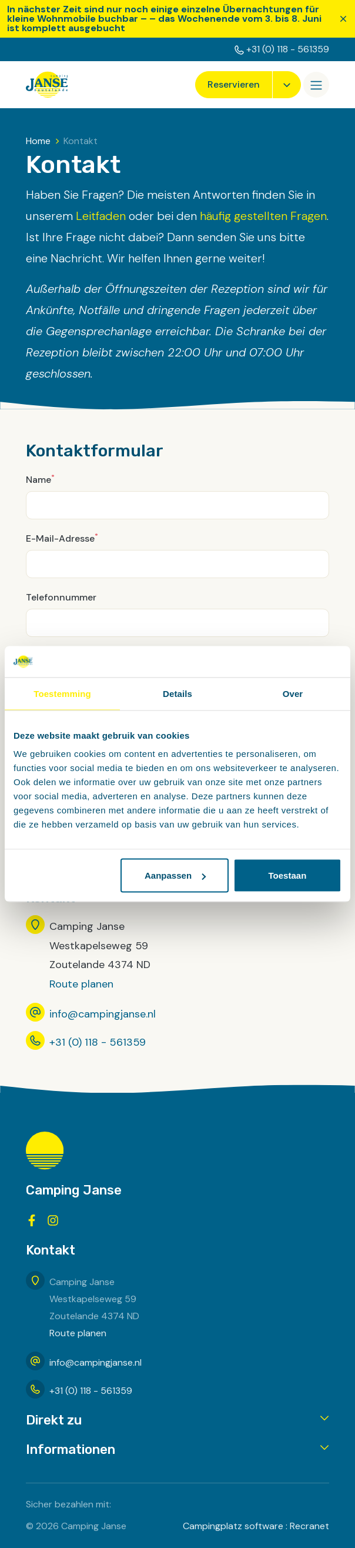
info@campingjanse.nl (102, 1014)
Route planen (81, 984)
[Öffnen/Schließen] (316, 85)
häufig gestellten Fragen (263, 215)
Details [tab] (177, 693)
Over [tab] (293, 693)
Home (38, 141)
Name (40, 479)
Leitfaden (101, 215)
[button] (177, 1421)
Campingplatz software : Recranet (256, 1526)
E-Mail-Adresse (62, 538)
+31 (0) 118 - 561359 (287, 49)
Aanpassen (175, 875)
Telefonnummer (61, 597)
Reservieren (233, 84)
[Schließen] (343, 19)
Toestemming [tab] (62, 693)
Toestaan (288, 875)
